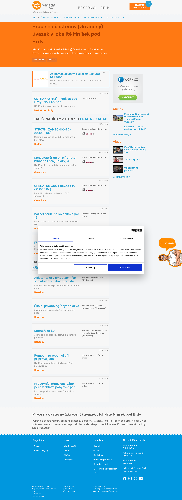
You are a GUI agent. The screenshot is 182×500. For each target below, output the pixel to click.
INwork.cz (127, 456)
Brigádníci (87, 8)
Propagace (68, 460)
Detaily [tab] (91, 238)
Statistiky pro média (103, 460)
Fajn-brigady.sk (130, 471)
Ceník (66, 450)
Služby (67, 455)
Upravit (90, 268)
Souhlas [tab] (55, 238)
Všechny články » (122, 134)
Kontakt (97, 446)
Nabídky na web (101, 464)
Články (37, 446)
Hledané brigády (41, 450)
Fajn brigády (128, 448)
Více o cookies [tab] (126, 238)
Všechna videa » (121, 177)
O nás (96, 450)
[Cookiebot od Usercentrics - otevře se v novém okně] (131, 230)
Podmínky (98, 455)
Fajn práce (127, 463)
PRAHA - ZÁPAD (93, 119)
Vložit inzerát (70, 446)
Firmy (105, 8)
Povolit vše (125, 268)
